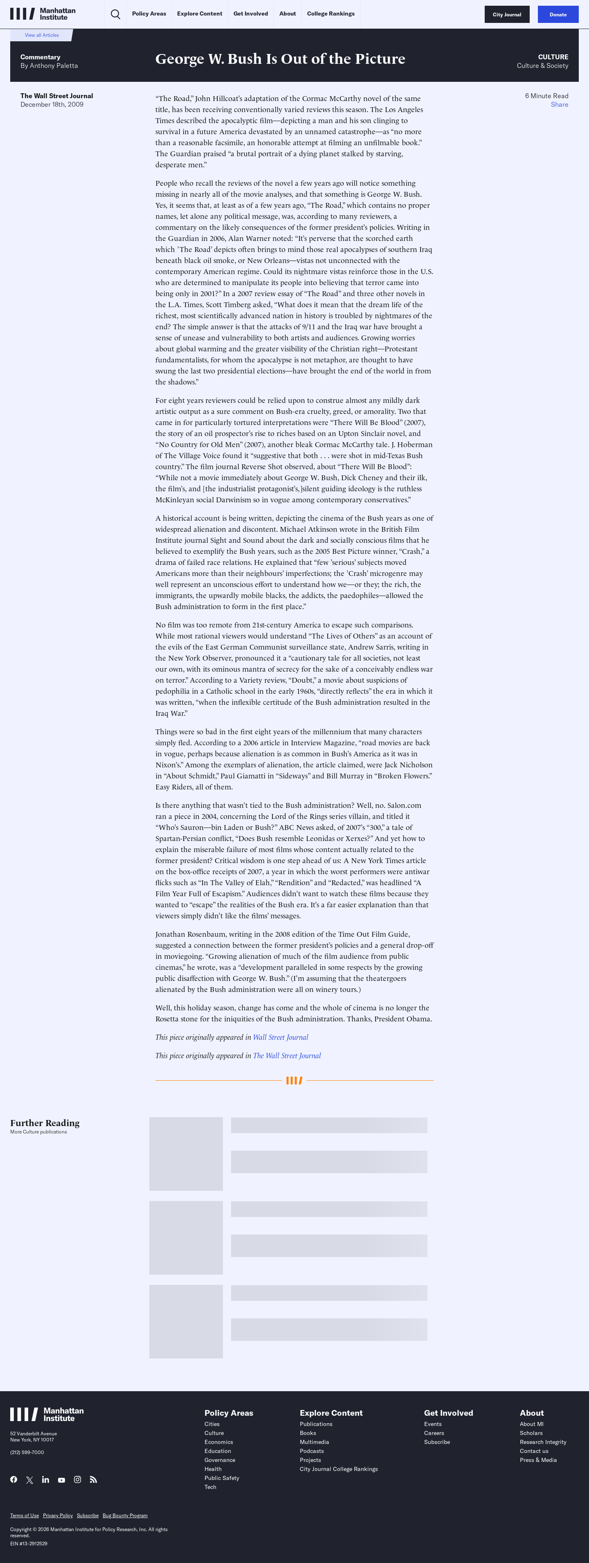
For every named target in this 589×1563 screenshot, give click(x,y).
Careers (434, 1433)
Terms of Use (24, 1515)
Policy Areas (149, 13)
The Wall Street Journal (56, 95)
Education (218, 1451)
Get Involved (251, 13)
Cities (212, 1424)
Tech (210, 1487)
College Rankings (331, 13)
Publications (316, 1424)
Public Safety (222, 1478)
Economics (219, 1442)
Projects (310, 1460)
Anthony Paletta (54, 65)
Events (433, 1424)
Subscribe (437, 1442)
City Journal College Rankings (339, 1469)
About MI (532, 1424)
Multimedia (314, 1442)
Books (308, 1433)
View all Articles (42, 35)
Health (213, 1469)
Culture (553, 57)
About (287, 13)
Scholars (531, 1433)
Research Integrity (543, 1442)
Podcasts (312, 1451)
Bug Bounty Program (125, 1515)
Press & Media (538, 1460)
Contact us (534, 1451)
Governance (220, 1460)
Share (560, 104)
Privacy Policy (58, 1515)
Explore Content (200, 13)
